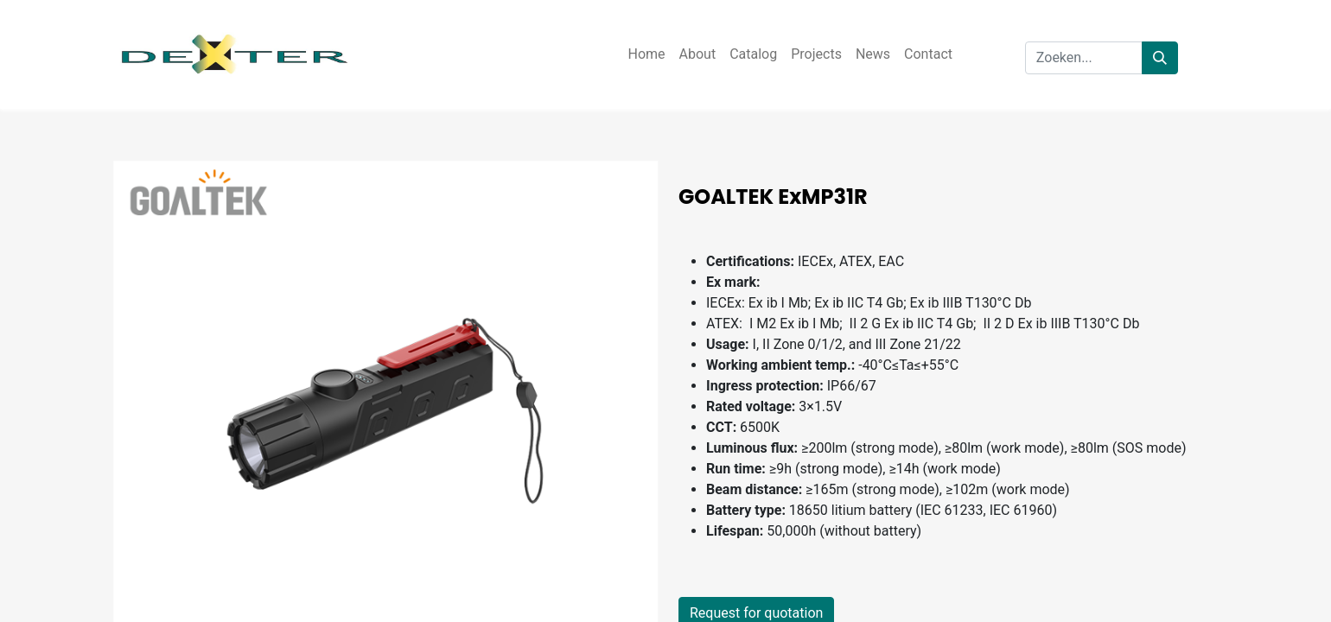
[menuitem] (646, 54)
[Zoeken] (1160, 57)
